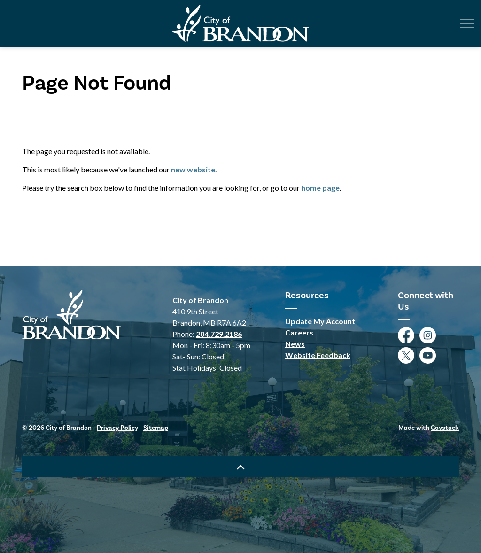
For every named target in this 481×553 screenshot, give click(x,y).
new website (193, 169)
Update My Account (320, 321)
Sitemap (155, 428)
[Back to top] (240, 466)
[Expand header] (467, 23)
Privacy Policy (117, 428)
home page (320, 187)
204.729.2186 (219, 333)
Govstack (445, 428)
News (295, 343)
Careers (299, 332)
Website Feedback (317, 354)
